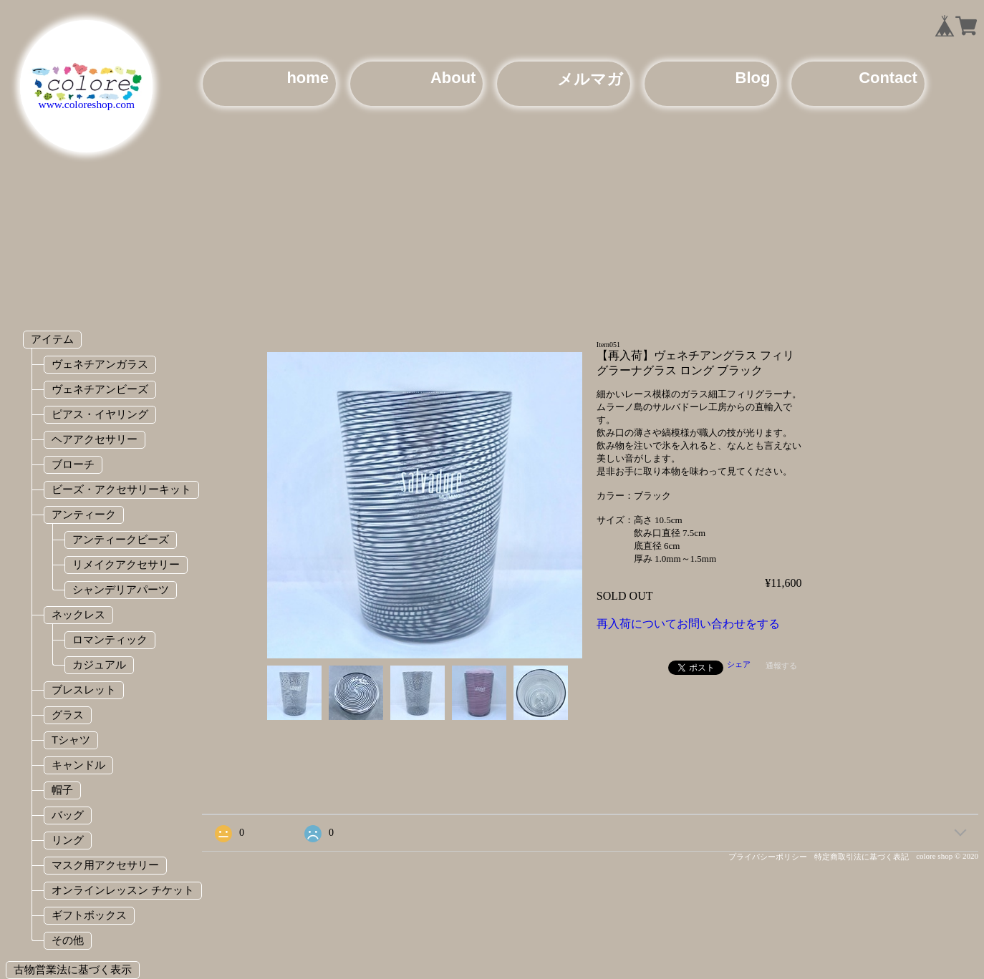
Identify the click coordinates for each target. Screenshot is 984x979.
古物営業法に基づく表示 (73, 969)
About (453, 78)
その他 (68, 940)
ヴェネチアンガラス (100, 364)
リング (68, 840)
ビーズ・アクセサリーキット (121, 489)
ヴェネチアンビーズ (100, 389)
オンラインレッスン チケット (123, 890)
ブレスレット (84, 689)
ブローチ (73, 464)
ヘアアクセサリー (95, 439)
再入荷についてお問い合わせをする (688, 624)
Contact (888, 78)
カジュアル (99, 664)
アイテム (52, 339)
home (307, 78)
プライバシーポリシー (767, 856)
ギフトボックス (89, 915)
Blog (753, 78)
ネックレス (78, 614)
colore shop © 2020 (947, 856)
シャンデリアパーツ (120, 589)
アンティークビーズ (120, 539)
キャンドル (78, 765)
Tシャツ (71, 740)
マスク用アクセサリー (105, 865)
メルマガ (590, 79)
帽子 (62, 790)
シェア (739, 664)
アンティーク (84, 514)
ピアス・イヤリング (100, 414)
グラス (68, 714)
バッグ (68, 815)
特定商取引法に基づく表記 (861, 856)
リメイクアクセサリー (126, 564)
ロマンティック (110, 639)
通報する (781, 665)
